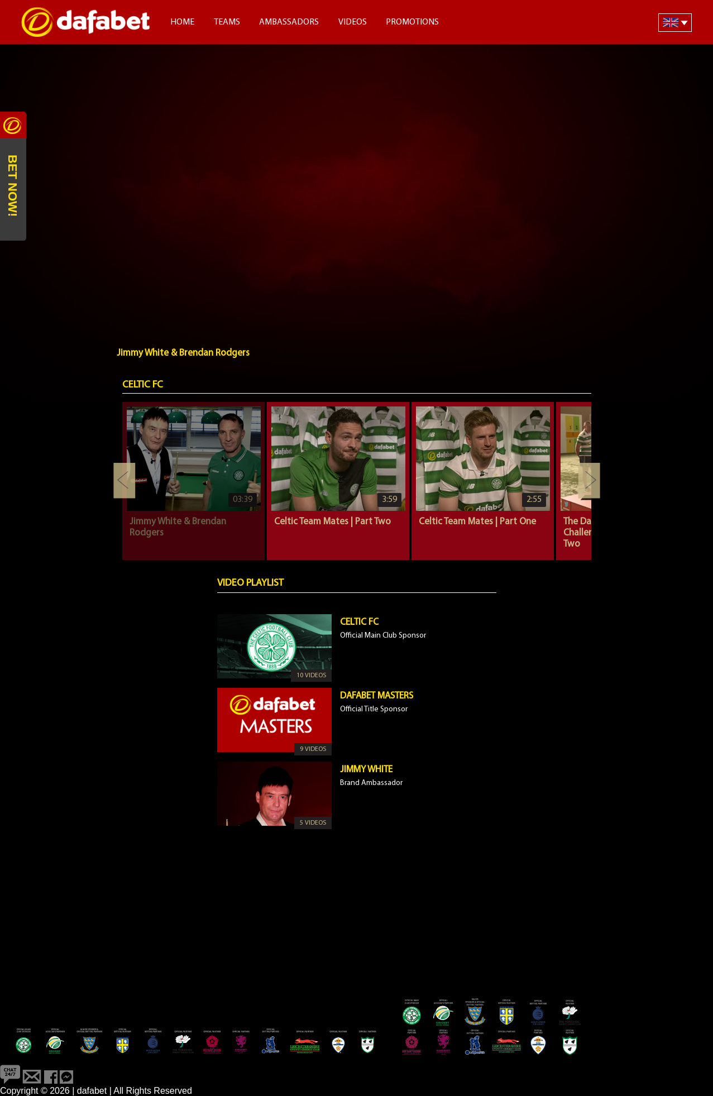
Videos (352, 22)
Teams (227, 22)
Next (589, 481)
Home (182, 22)
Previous (124, 481)
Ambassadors (289, 22)
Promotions (412, 22)
